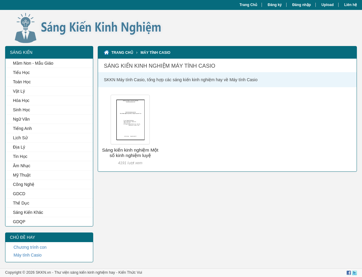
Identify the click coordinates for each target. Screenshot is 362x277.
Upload (327, 5)
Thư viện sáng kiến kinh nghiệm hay (84, 272)
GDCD (19, 193)
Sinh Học (21, 109)
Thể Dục (21, 203)
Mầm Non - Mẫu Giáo (33, 63)
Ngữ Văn (21, 119)
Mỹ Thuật (21, 175)
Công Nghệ (23, 184)
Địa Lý (19, 147)
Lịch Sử (20, 137)
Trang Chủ (248, 5)
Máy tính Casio (27, 255)
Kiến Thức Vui (130, 272)
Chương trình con (30, 247)
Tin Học (20, 156)
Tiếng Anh (22, 128)
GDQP (19, 221)
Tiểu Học (21, 72)
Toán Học (22, 81)
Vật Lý (19, 91)
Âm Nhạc (21, 165)
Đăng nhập (301, 5)
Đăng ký (275, 5)
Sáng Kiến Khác (28, 212)
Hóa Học (21, 100)
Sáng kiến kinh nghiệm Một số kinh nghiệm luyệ (130, 152)
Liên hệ (350, 5)
